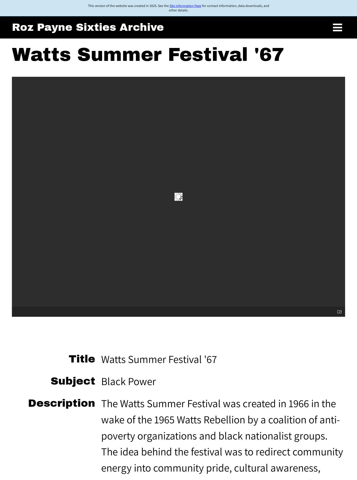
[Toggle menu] (337, 28)
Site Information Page (185, 5)
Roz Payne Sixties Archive (88, 27)
